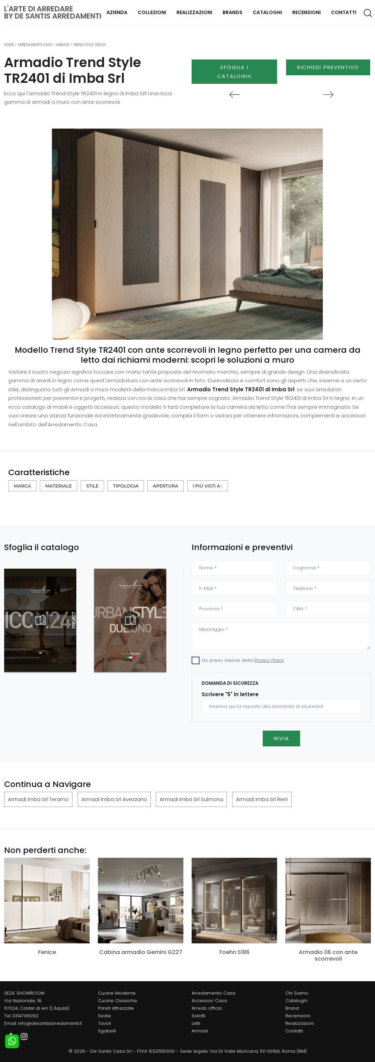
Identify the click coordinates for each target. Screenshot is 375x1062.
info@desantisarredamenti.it (50, 1023)
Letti (196, 1023)
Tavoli (104, 1023)
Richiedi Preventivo (328, 67)
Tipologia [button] (125, 486)
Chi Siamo (296, 993)
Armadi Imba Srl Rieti (262, 799)
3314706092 (25, 1015)
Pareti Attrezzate (116, 1008)
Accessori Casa (209, 1000)
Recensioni (306, 12)
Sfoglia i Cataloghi (234, 72)
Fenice (47, 952)
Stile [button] (92, 486)
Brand (292, 1008)
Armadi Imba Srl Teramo (38, 799)
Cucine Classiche (117, 1000)
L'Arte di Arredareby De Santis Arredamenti (52, 12)
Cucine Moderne (117, 993)
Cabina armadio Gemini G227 (140, 952)
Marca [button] (22, 486)
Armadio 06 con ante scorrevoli (328, 955)
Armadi (62, 44)
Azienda (116, 12)
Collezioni (152, 12)
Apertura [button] (165, 486)
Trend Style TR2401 (89, 44)
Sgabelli (107, 1031)
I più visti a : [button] (208, 486)
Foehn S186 (234, 952)
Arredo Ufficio (207, 1008)
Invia (281, 738)
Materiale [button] (58, 486)
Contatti (343, 12)
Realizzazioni (194, 12)
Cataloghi (267, 12)
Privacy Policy (269, 660)
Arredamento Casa (35, 44)
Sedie (104, 1015)
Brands (232, 12)
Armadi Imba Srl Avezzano (114, 799)
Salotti (198, 1015)
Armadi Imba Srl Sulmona (191, 799)
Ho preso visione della (243, 660)
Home (9, 44)
